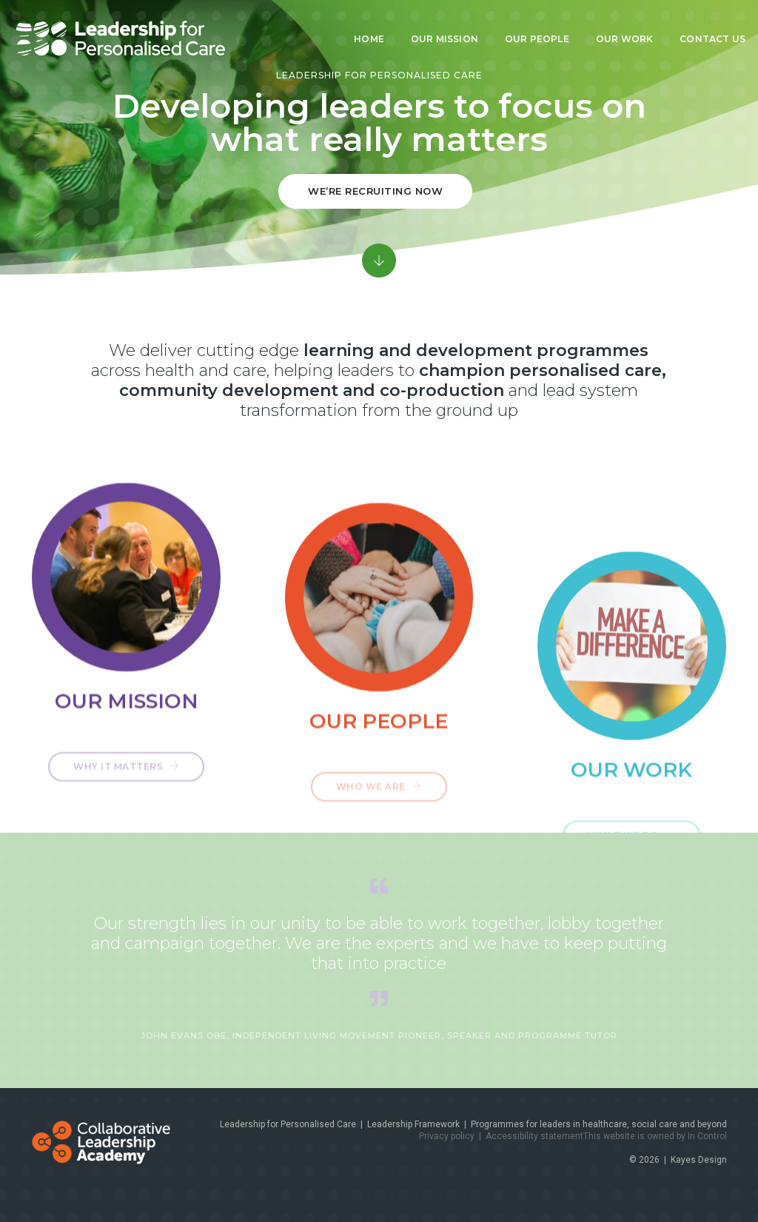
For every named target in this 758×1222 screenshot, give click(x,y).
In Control (707, 1136)
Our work (614, 24)
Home (359, 24)
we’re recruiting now (375, 191)
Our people (527, 24)
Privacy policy (446, 1136)
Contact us (703, 24)
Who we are (379, 816)
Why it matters (126, 782)
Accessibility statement (534, 1136)
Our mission (435, 24)
